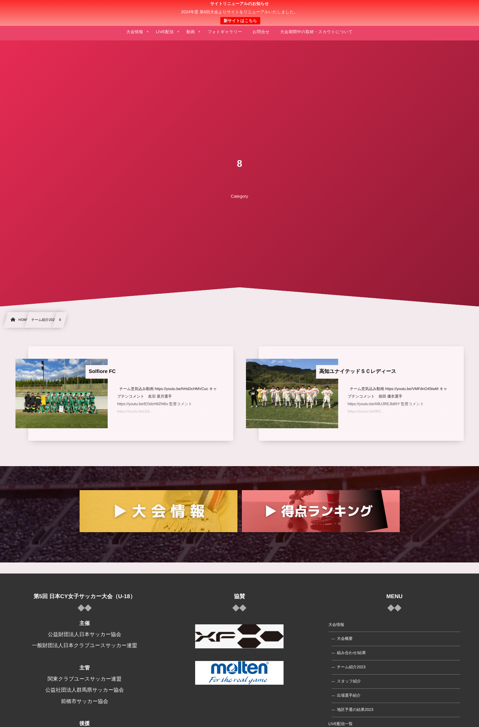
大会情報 (336, 624)
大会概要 (345, 638)
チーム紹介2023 (351, 667)
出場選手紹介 (349, 695)
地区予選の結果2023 (355, 709)
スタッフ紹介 (349, 681)
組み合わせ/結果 (351, 653)
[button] (462, 8)
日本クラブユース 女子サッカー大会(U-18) (239, 12)
